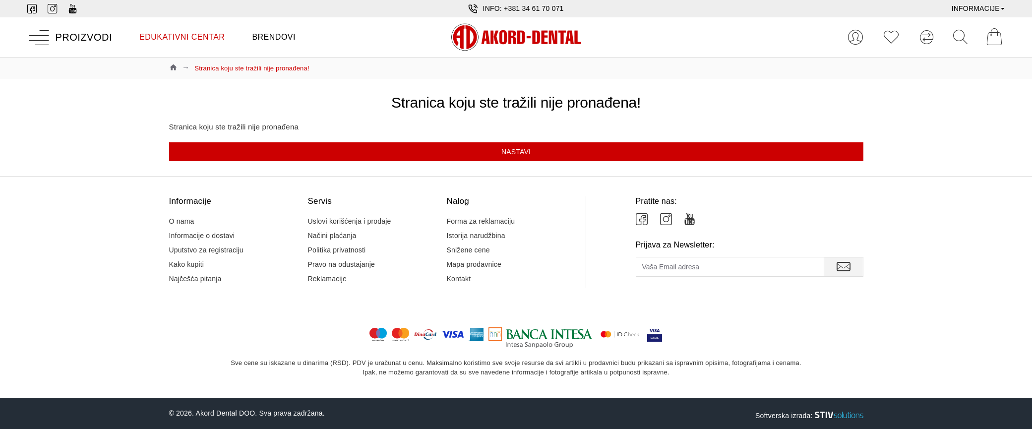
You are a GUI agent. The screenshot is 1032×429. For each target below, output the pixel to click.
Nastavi (516, 152)
